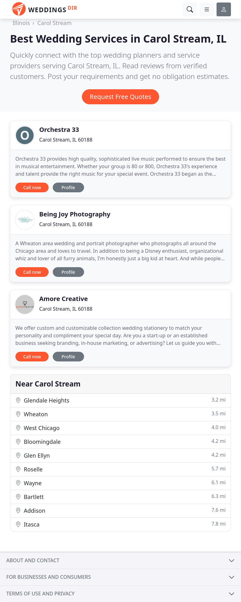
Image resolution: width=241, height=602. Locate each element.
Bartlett (120, 497)
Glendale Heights (120, 400)
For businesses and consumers (48, 576)
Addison (120, 510)
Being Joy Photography (74, 214)
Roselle (120, 469)
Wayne (120, 483)
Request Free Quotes (120, 96)
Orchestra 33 (59, 129)
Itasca (120, 524)
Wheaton (120, 414)
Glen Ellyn (120, 455)
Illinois (21, 23)
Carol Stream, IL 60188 (65, 139)
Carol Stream (54, 23)
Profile (68, 187)
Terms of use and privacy (40, 593)
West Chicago (120, 428)
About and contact (32, 560)
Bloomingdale (120, 441)
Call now (32, 187)
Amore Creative (63, 298)
